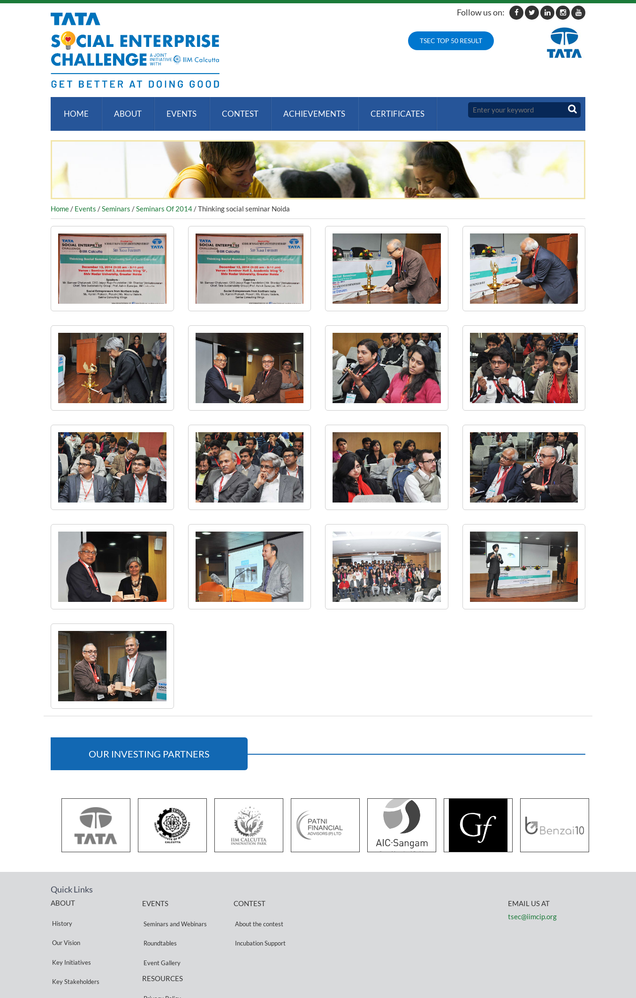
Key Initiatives (70, 933)
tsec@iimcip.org (532, 908)
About (124, 110)
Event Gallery (160, 934)
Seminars (116, 200)
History (61, 911)
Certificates (388, 110)
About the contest (258, 911)
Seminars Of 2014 (164, 200)
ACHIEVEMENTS (306, 110)
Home (74, 110)
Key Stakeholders (74, 944)
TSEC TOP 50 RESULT (451, 41)
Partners (62, 956)
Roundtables (158, 922)
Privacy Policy (161, 961)
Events (177, 110)
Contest (233, 110)
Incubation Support (259, 922)
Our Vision (65, 922)
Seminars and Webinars (173, 911)
